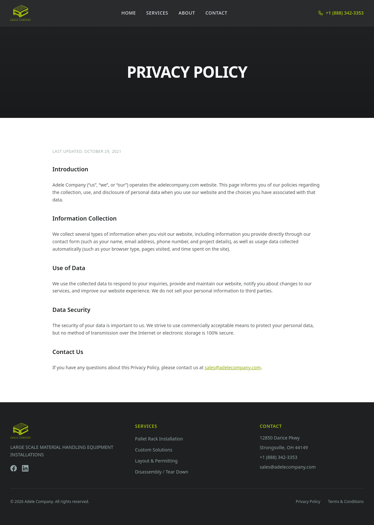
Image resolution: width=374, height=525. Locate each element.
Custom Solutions (153, 450)
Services (157, 13)
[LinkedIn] (25, 468)
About (187, 13)
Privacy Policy (308, 501)
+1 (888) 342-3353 (341, 13)
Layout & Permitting (156, 461)
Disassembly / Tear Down (161, 472)
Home (128, 13)
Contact (216, 13)
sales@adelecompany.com (233, 367)
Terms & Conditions (346, 501)
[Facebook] (13, 468)
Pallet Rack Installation (159, 439)
